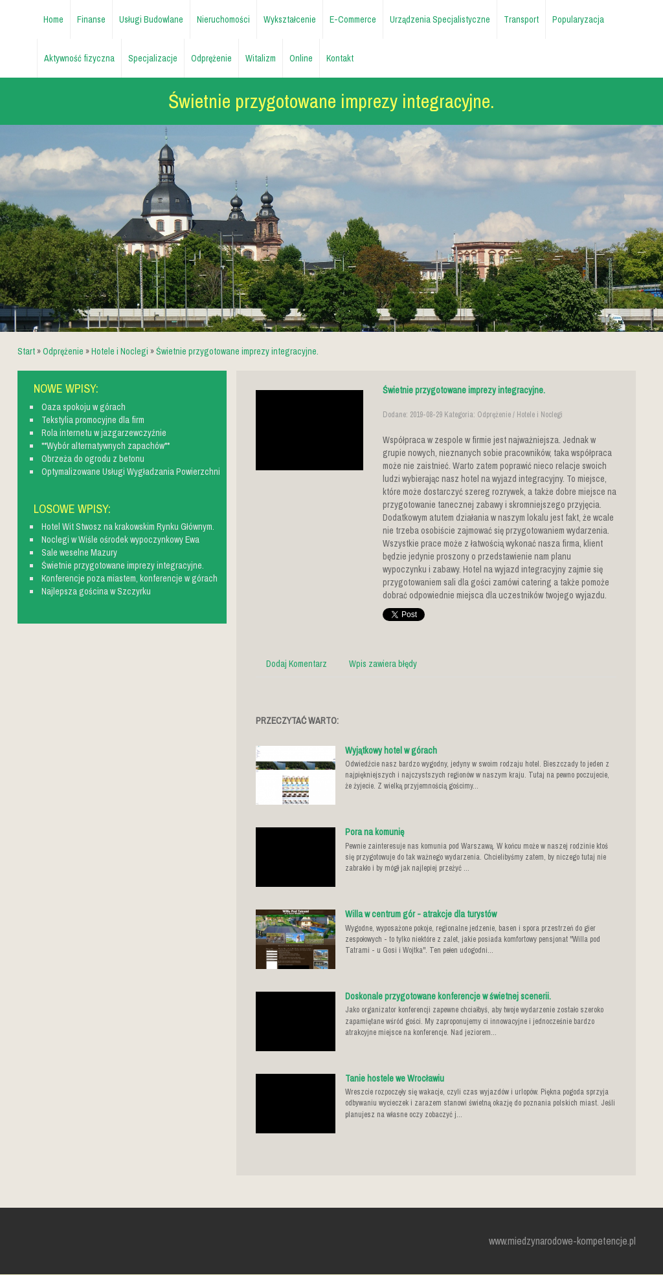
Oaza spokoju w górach (83, 407)
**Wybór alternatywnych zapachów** (105, 446)
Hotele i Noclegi (119, 351)
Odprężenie (63, 351)
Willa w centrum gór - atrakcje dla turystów (421, 914)
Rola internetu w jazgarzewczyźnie (103, 433)
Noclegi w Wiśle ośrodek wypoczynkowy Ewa (120, 539)
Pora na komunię (374, 832)
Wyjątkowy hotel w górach (391, 750)
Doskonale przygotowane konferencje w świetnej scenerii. (448, 996)
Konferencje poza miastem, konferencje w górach (129, 578)
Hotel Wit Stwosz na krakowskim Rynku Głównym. (127, 526)
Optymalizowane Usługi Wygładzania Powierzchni (130, 471)
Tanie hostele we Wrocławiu (394, 1078)
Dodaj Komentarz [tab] (296, 664)
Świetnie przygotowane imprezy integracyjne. (237, 351)
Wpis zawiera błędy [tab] (383, 664)
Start (26, 351)
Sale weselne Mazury (79, 552)
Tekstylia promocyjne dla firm (92, 420)
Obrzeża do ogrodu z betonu (92, 458)
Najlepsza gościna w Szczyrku (96, 591)
